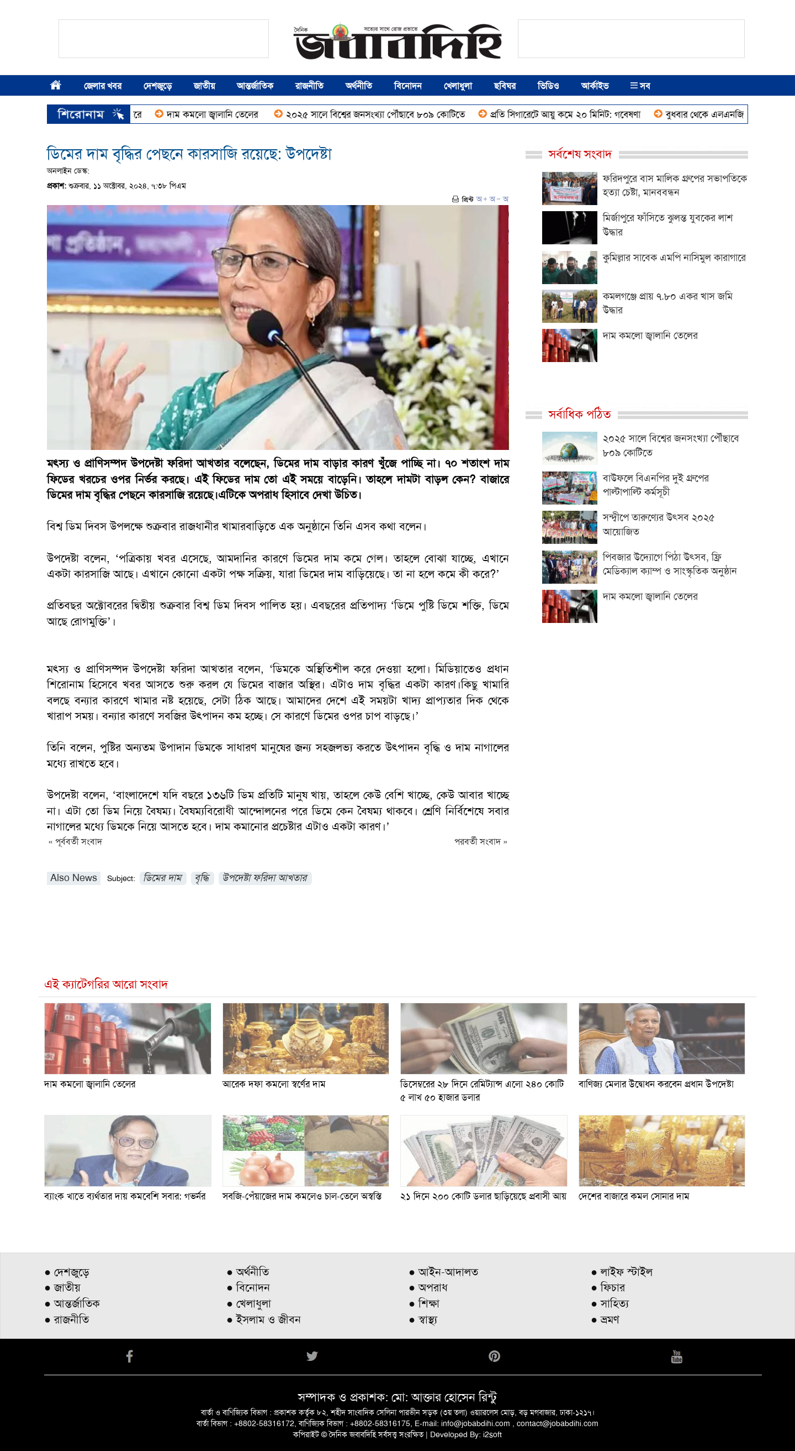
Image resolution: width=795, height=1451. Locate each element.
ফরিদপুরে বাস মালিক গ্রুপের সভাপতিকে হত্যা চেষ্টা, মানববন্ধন (675, 186)
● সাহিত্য (610, 1303)
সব (640, 86)
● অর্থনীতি (247, 1272)
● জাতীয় (62, 1287)
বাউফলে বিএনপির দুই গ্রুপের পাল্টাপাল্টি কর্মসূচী (656, 485)
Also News (73, 877)
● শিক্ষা (424, 1303)
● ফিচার (608, 1287)
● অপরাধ (428, 1287)
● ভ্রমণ (605, 1319)
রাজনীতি (309, 86)
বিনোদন (408, 86)
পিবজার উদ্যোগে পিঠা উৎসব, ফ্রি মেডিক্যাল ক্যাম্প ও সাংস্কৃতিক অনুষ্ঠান (670, 564)
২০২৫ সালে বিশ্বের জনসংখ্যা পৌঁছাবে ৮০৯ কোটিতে (391, 114)
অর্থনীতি (359, 86)
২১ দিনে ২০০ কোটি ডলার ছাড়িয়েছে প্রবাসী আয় (483, 1196)
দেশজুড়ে (158, 86)
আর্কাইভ (594, 86)
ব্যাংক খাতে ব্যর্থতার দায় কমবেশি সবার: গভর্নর (124, 1196)
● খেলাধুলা (248, 1303)
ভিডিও (548, 86)
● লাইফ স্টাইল (622, 1272)
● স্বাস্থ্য (423, 1319)
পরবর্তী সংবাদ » (481, 841)
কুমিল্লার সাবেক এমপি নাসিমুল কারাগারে (674, 257)
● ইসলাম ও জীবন (263, 1319)
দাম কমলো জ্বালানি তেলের (230, 114)
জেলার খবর (102, 86)
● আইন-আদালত (443, 1272)
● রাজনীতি (66, 1319)
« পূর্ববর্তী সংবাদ (75, 841)
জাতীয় (204, 86)
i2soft (492, 1434)
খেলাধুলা (458, 86)
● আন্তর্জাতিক (72, 1303)
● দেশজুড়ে (66, 1272)
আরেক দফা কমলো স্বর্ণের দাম (274, 1084)
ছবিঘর (505, 86)
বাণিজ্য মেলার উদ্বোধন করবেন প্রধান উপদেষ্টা (656, 1084)
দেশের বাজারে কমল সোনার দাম (634, 1196)
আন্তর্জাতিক (255, 86)
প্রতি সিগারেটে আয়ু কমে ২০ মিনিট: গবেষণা (581, 114)
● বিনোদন (248, 1287)
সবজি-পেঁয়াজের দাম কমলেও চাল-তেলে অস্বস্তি (301, 1196)
